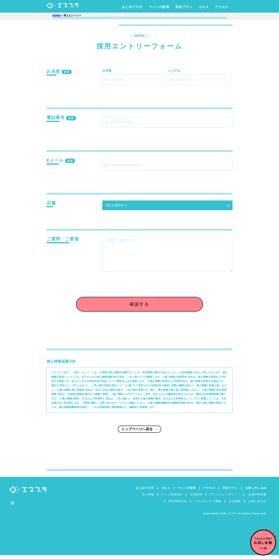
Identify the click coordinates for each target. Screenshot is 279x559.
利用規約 (196, 498)
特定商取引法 (178, 505)
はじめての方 (132, 7)
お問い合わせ (257, 505)
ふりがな (174, 70)
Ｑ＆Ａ (204, 7)
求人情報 (148, 498)
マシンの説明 (159, 7)
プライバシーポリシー (225, 498)
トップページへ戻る (140, 435)
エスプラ (70, 6)
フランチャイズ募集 (207, 505)
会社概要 (235, 505)
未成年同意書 (257, 498)
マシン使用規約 (172, 498)
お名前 (107, 70)
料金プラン (184, 7)
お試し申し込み (256, 491)
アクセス (221, 7)
